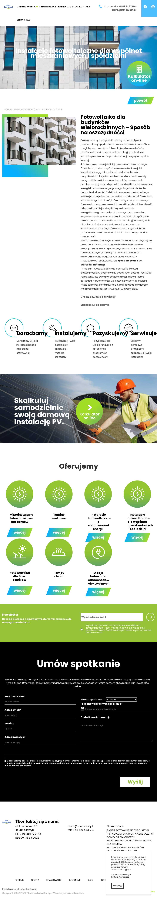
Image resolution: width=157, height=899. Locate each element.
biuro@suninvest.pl (124, 10)
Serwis (21, 19)
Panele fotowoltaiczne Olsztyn (128, 830)
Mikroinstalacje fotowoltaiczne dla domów (129, 842)
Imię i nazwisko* (14, 696)
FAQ (28, 19)
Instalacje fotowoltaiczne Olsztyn (130, 833)
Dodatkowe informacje (95, 717)
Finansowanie (47, 6)
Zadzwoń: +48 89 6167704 (120, 6)
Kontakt (84, 6)
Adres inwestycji (14, 737)
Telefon (9, 723)
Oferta (32, 6)
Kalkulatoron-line (139, 78)
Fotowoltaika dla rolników (125, 847)
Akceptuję (117, 885)
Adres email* (12, 710)
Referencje (64, 6)
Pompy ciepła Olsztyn (120, 837)
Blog (75, 6)
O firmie (21, 6)
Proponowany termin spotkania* (102, 704)
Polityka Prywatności (120, 877)
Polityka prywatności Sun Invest (19, 889)
